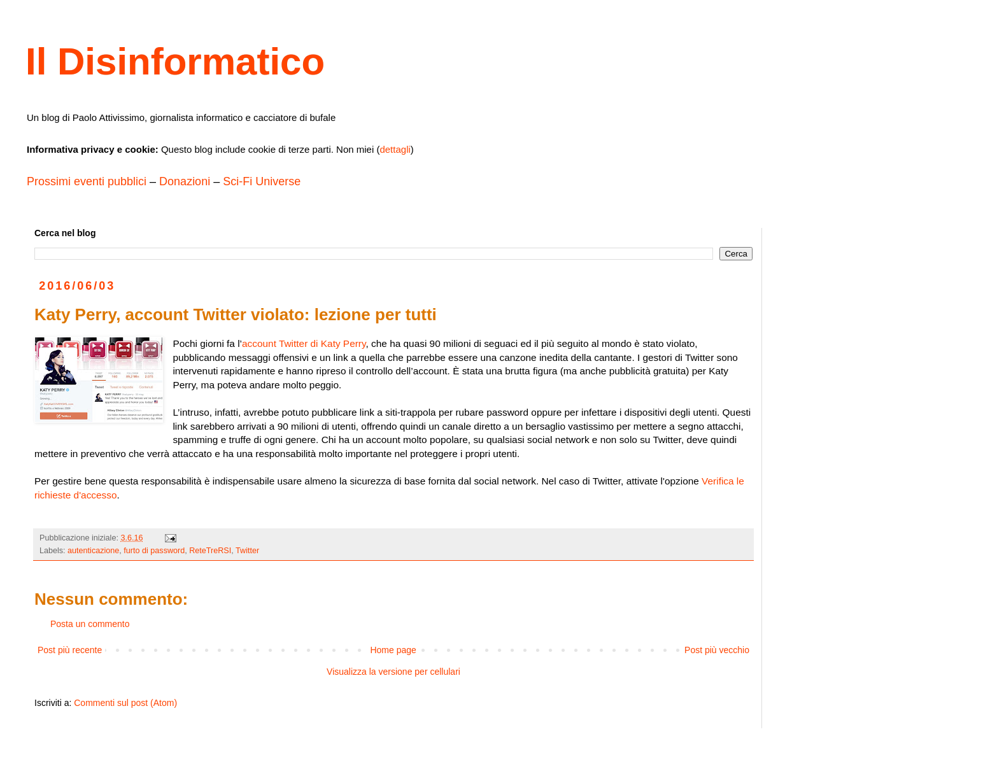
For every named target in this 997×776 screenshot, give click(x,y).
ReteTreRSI (210, 550)
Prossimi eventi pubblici (86, 181)
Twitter (247, 550)
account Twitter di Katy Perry (303, 343)
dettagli (394, 149)
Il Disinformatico (175, 61)
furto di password (154, 550)
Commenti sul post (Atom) (125, 703)
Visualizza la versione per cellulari (393, 672)
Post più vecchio (716, 650)
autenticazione (93, 550)
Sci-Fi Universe (262, 181)
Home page (393, 650)
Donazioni (184, 181)
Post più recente (70, 650)
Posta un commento (90, 624)
